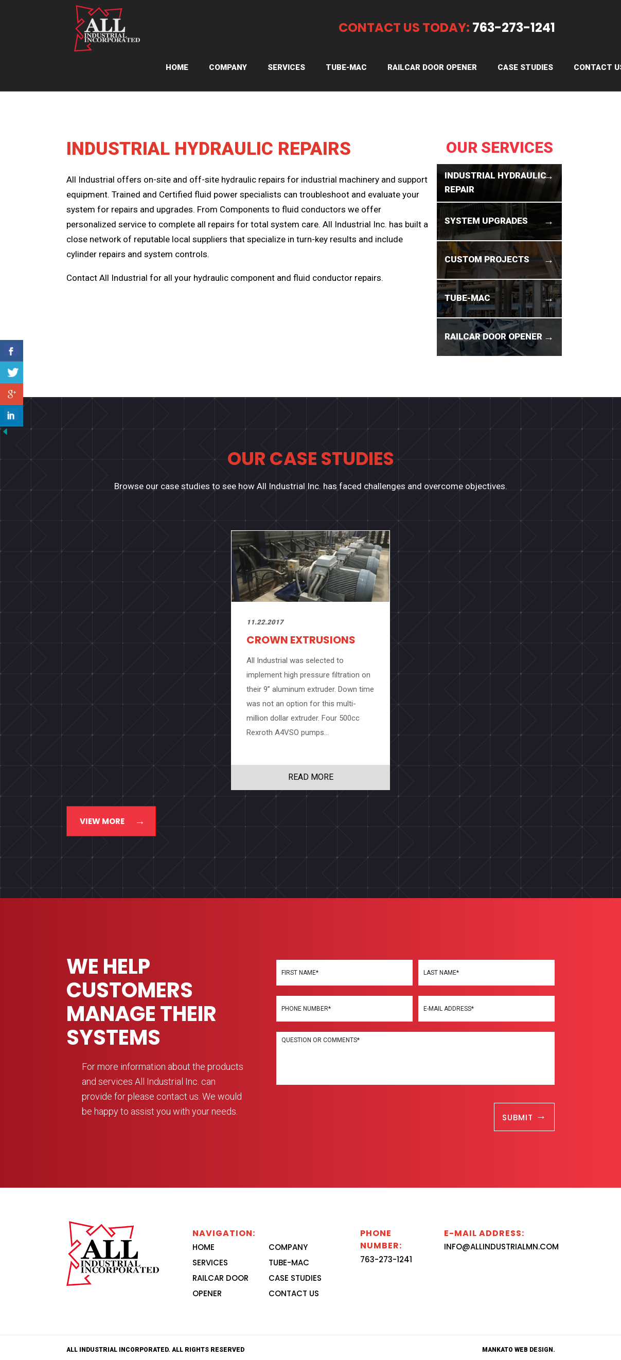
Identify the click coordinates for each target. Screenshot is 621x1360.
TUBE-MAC (346, 67)
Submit (519, 1117)
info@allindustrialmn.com (501, 1246)
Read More (310, 777)
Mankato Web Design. (518, 1350)
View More (102, 821)
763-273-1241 (386, 1259)
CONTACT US (294, 1293)
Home (177, 67)
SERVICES (286, 67)
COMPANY (228, 67)
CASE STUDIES (525, 67)
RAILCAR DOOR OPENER (432, 67)
